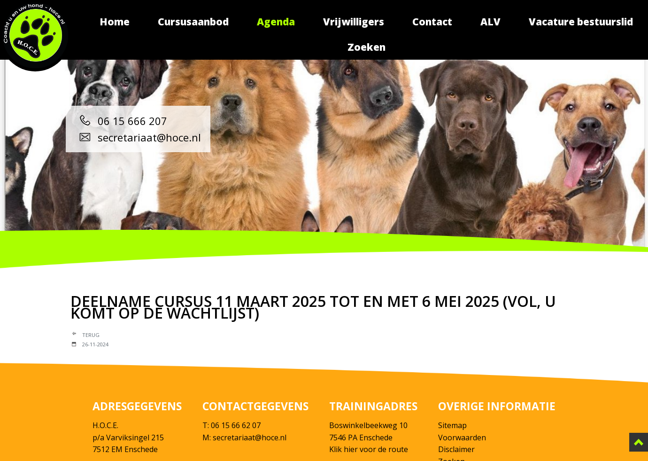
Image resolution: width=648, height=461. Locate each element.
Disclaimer (456, 449)
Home (115, 21)
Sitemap (452, 425)
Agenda (276, 21)
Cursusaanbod (193, 21)
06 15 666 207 (121, 120)
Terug (91, 334)
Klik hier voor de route (368, 449)
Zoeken (366, 47)
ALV (490, 21)
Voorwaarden (462, 437)
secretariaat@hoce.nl (138, 137)
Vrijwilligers (353, 21)
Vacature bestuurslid (581, 21)
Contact (432, 21)
